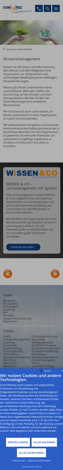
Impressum (18, 460)
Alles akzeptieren (31, 453)
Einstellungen (18, 442)
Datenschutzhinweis (39, 460)
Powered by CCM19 (31, 466)
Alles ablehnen (44, 442)
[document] (31, 405)
